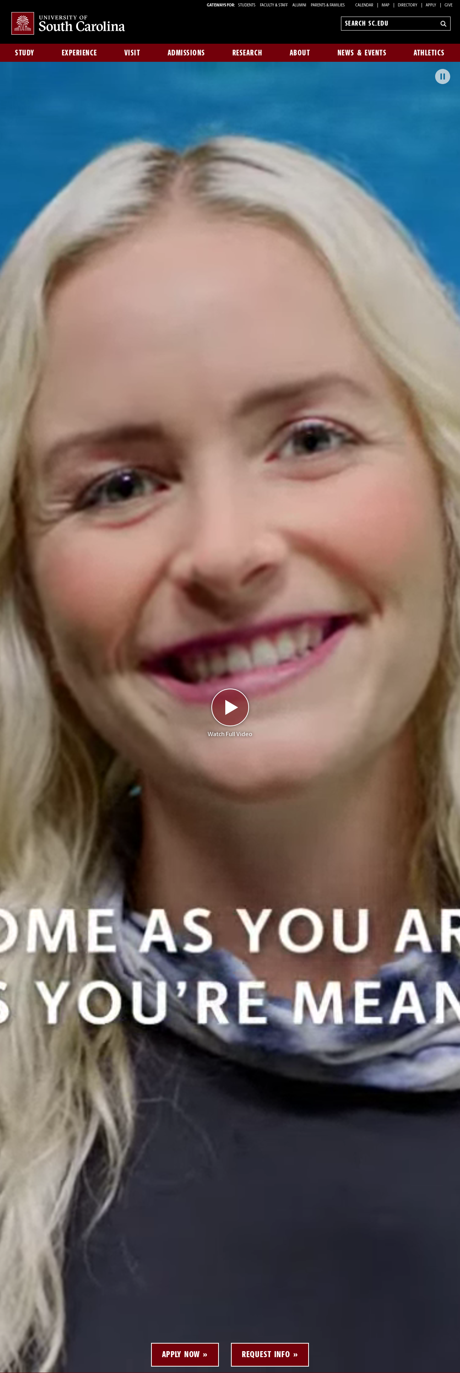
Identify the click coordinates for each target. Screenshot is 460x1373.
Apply (431, 5)
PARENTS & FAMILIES (328, 5)
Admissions (186, 52)
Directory (407, 5)
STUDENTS (247, 5)
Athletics (429, 52)
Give (448, 5)
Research (247, 52)
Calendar (364, 5)
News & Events (362, 52)
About (300, 52)
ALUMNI (299, 5)
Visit (132, 52)
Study (25, 52)
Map (386, 5)
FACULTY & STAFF (274, 5)
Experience (79, 52)
